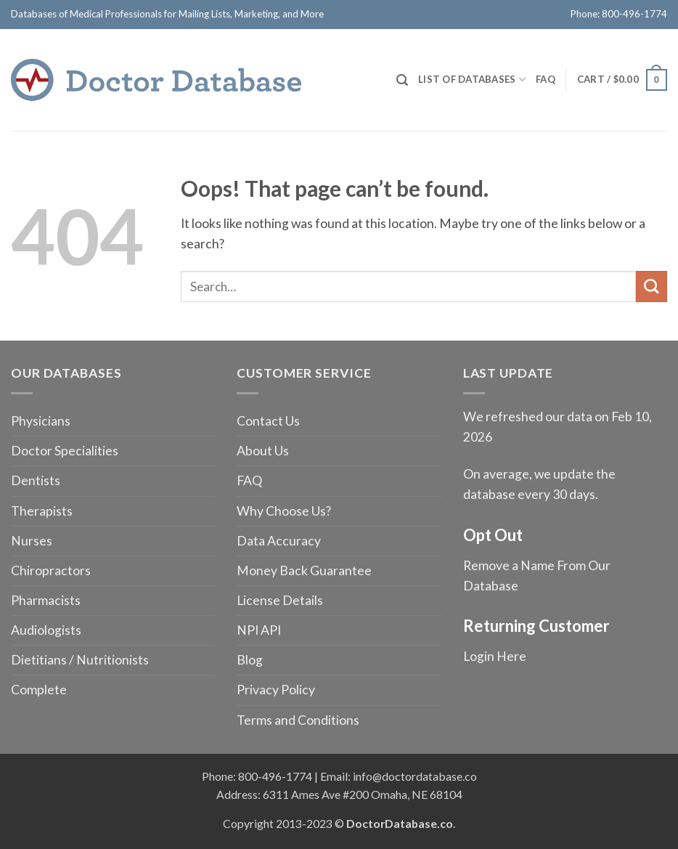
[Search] (402, 80)
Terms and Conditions (298, 720)
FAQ (545, 79)
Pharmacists (46, 600)
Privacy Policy (276, 689)
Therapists (42, 511)
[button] (622, 80)
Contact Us (268, 420)
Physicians (40, 420)
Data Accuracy (279, 540)
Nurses (31, 540)
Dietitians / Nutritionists (80, 659)
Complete (39, 689)
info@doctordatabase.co (415, 776)
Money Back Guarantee (304, 570)
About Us (263, 450)
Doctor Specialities (64, 450)
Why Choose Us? (284, 511)
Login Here (494, 656)
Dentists (35, 480)
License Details (280, 600)
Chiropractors (51, 570)
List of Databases (472, 79)
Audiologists (46, 630)
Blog (250, 659)
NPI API (259, 630)
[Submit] (651, 286)
